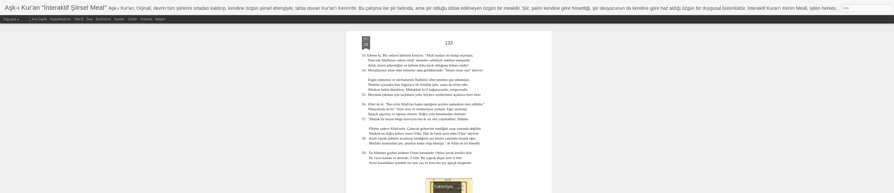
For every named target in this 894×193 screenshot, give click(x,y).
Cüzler (132, 19)
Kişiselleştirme (60, 19)
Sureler (119, 19)
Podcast (146, 19)
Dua (90, 19)
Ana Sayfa (39, 19)
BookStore (103, 19)
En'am (461, 167)
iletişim (160, 19)
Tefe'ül (78, 19)
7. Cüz (450, 167)
